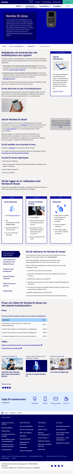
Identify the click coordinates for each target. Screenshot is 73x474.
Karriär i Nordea (43, 438)
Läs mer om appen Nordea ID (17, 70)
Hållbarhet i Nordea (44, 441)
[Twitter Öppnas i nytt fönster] (5, 388)
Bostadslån (23, 436)
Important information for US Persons (56, 456)
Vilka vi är (41, 426)
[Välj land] (7, 417)
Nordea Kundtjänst (7, 428)
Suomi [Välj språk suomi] (6, 413)
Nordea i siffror (43, 429)
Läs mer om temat (58, 91)
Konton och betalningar (26, 429)
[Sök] (68, 6)
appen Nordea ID (11, 129)
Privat (31, 2)
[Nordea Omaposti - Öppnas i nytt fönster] (56, 401)
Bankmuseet (41, 449)
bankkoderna (24, 125)
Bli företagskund (61, 429)
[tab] (11, 254)
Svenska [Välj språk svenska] (13, 413)
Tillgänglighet (5, 458)
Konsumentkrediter (25, 439)
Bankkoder (31, 46)
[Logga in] (68, 2)
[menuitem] (19, 6)
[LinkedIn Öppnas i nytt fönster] (8, 388)
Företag (37, 2)
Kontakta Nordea (6, 449)
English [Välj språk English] (20, 413)
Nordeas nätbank (14, 215)
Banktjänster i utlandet (62, 443)
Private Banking (46, 2)
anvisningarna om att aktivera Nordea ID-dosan (15, 153)
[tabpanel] (48, 273)
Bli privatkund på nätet (63, 426)
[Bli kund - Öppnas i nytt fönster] (66, 400)
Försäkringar (23, 447)
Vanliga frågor (6, 431)
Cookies (14, 458)
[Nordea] (5, 2)
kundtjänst (12, 148)
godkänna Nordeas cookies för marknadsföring (61, 125)
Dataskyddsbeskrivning (36, 456)
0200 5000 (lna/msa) (9, 79)
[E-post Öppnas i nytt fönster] (10, 388)
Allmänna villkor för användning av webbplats (14, 456)
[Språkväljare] (57, 2)
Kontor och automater (26, 450)
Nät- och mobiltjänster (17, 46)
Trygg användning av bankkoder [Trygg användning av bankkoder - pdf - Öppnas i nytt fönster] (12, 348)
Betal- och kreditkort (26, 432)
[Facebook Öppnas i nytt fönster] (3, 388)
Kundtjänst (57, 6)
